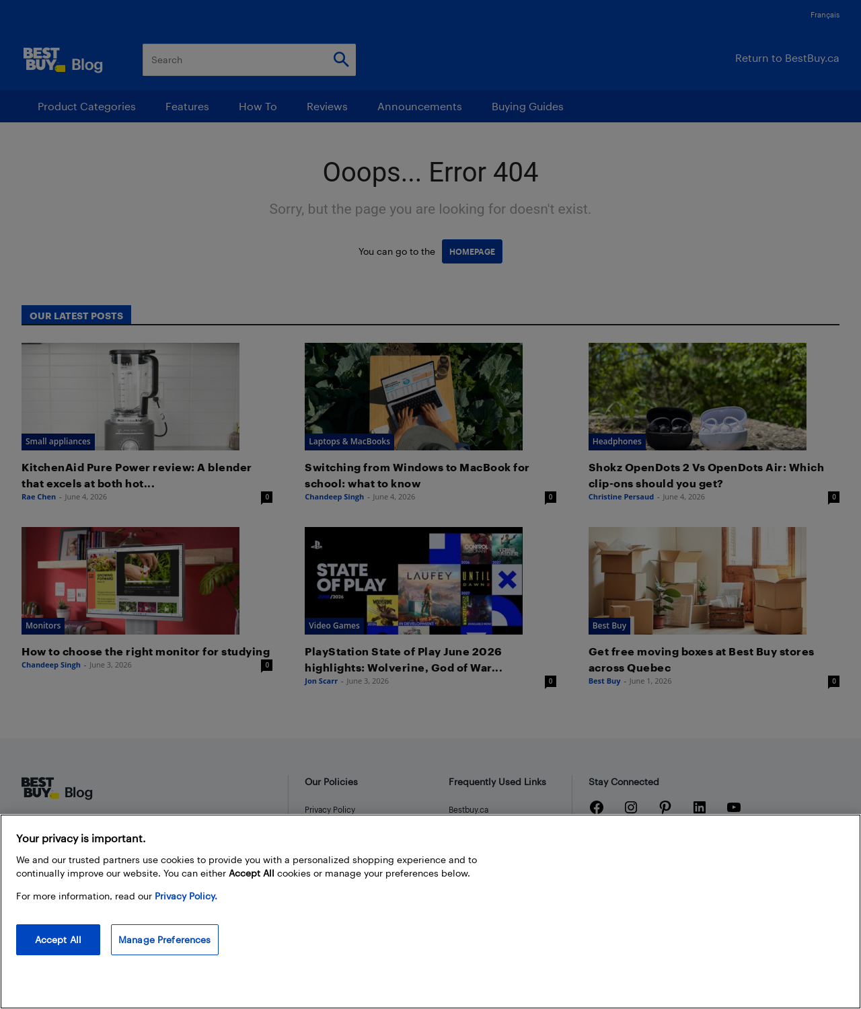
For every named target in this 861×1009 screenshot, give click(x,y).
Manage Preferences (164, 939)
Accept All (58, 939)
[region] (430, 911)
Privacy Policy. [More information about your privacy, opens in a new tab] (186, 895)
